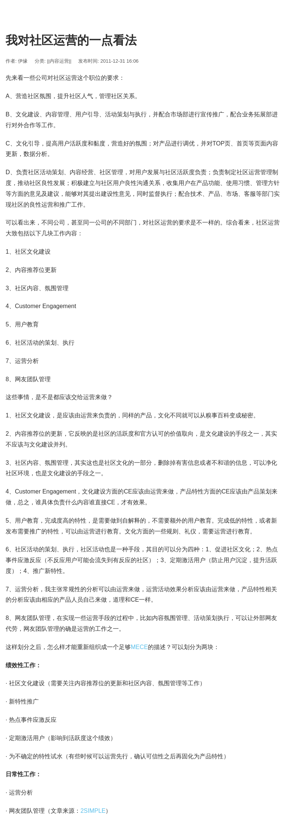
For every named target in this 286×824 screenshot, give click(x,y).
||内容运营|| (59, 61)
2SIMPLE (93, 811)
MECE (139, 647)
